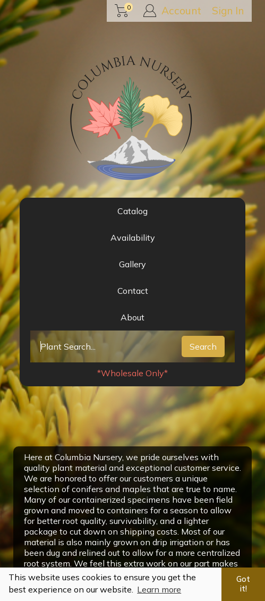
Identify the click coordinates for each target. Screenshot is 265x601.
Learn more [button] (159, 589)
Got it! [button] (243, 584)
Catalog (132, 211)
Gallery (132, 264)
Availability (132, 237)
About (132, 317)
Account (172, 10)
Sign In (228, 10)
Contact (132, 290)
